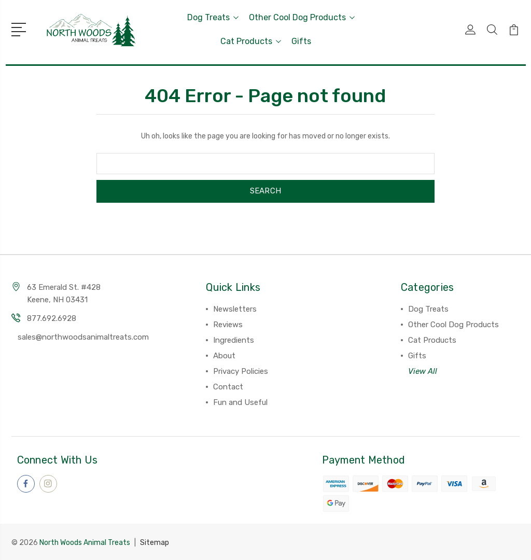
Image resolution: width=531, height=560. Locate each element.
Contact (228, 386)
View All (422, 371)
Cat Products (250, 41)
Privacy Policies (240, 371)
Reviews (228, 324)
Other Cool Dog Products (302, 17)
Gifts (301, 41)
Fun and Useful (240, 402)
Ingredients (233, 340)
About (224, 355)
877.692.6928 (51, 318)
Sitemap (154, 542)
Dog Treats (213, 17)
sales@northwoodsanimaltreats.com (83, 337)
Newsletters (235, 309)
